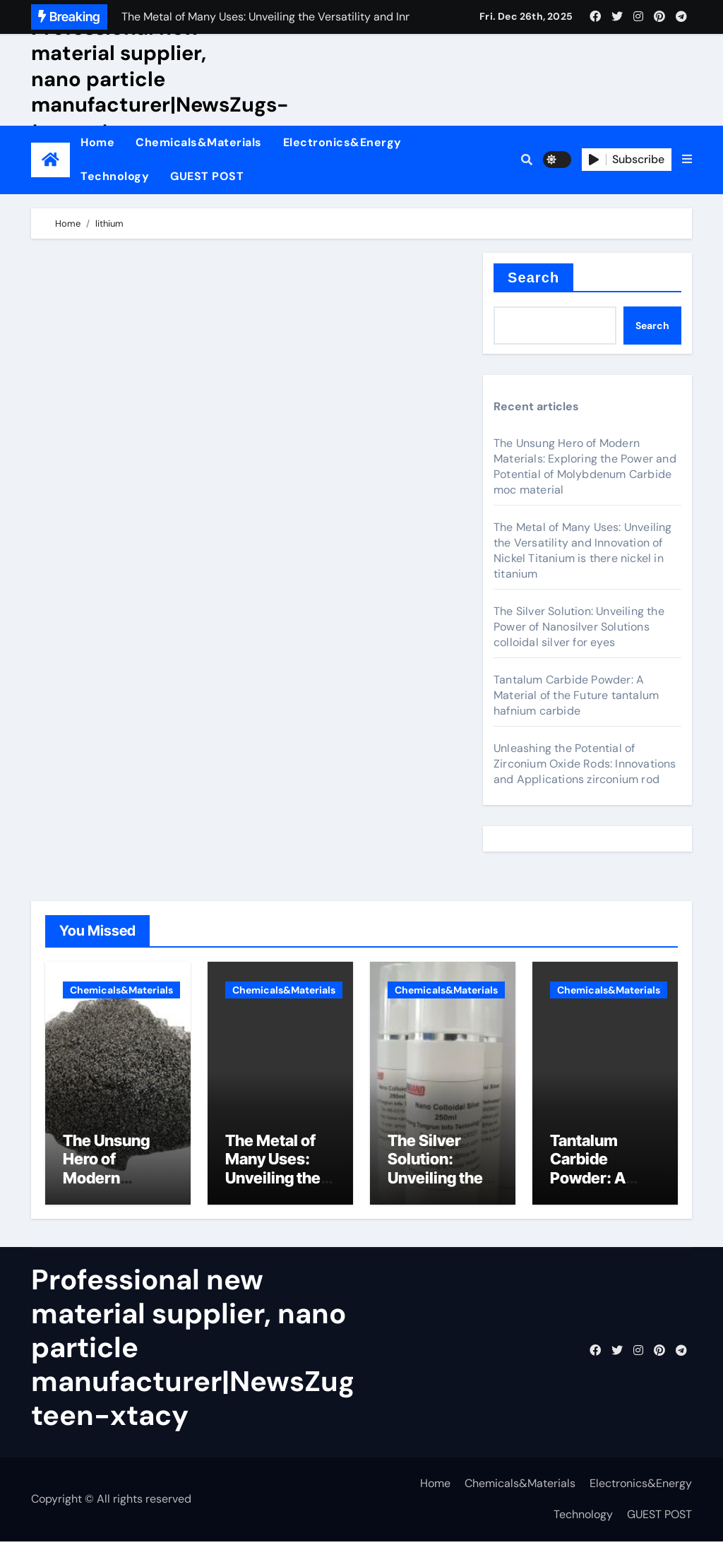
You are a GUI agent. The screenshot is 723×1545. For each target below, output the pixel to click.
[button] (687, 159)
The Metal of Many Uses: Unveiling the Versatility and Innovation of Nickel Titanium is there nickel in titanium (583, 550)
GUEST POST (207, 176)
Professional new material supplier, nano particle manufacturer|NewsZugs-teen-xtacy (160, 79)
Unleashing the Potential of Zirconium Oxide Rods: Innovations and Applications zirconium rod (585, 764)
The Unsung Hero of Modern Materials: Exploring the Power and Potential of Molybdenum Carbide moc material (585, 466)
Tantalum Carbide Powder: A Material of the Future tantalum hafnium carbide (576, 695)
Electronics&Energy (342, 142)
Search (533, 277)
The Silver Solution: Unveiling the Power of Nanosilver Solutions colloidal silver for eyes (579, 627)
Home (97, 142)
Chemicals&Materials (199, 142)
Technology (114, 176)
